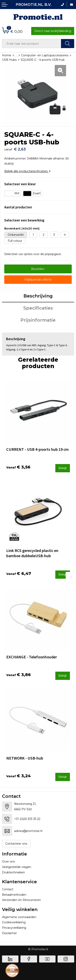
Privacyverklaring (14, 928)
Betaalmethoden (14, 895)
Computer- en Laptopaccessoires (44, 55)
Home (6, 55)
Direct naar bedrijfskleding (52, 31)
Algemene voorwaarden (19, 917)
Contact (7, 889)
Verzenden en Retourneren (21, 900)
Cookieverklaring (14, 922)
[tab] (38, 296)
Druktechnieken (13, 872)
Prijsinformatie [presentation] (38, 320)
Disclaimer (9, 933)
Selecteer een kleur (20, 184)
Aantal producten (18, 207)
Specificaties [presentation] (38, 308)
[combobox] (31, 43)
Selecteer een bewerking (24, 220)
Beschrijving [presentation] (38, 296)
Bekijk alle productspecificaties (27, 171)
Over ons (8, 861)
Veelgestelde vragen (16, 867)
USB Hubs (9, 60)
